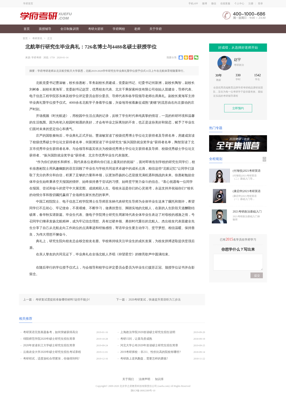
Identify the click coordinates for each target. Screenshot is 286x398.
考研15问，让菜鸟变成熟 (136, 338)
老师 (137, 29)
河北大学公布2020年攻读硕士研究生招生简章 (149, 345)
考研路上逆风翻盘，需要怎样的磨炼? (144, 358)
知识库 (159, 379)
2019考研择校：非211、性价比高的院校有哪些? (150, 351)
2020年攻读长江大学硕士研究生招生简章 (49, 345)
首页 (27, 29)
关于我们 (128, 379)
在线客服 (225, 3)
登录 (260, 3)
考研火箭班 (96, 29)
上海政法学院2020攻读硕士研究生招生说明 (147, 332)
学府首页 (28, 3)
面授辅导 (45, 29)
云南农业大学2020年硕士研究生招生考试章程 (52, 351)
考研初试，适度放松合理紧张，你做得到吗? (51, 358)
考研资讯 (37, 38)
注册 (250, 3)
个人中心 (239, 3)
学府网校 (119, 29)
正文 (49, 38)
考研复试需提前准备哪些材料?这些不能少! (63, 299)
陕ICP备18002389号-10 (143, 390)
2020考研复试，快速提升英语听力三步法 (155, 299)
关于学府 (155, 29)
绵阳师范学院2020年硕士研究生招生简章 (49, 338)
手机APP (193, 3)
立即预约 (238, 108)
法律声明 (144, 379)
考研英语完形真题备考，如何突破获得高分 (50, 332)
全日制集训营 (69, 29)
